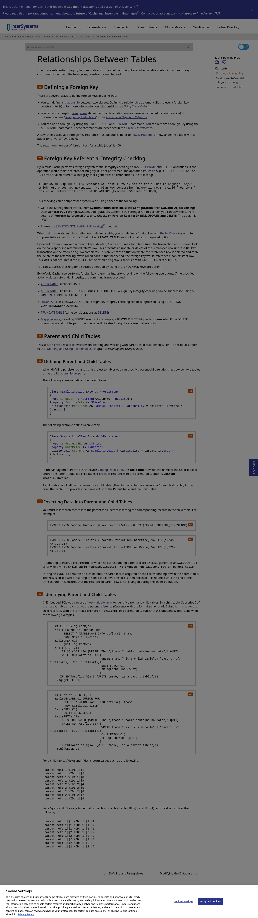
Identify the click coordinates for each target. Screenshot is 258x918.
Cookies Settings (183, 906)
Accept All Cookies (210, 906)
